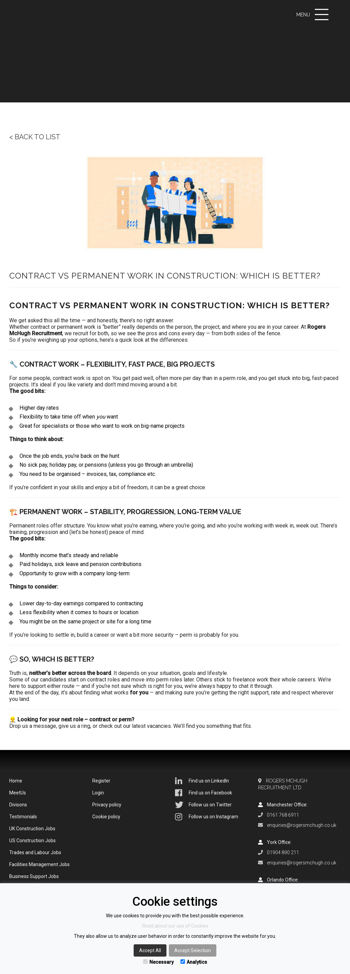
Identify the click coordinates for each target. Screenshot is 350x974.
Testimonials (23, 816)
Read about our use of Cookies (175, 926)
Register (101, 781)
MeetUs (17, 792)
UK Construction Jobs (32, 828)
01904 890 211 (283, 852)
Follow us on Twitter (203, 804)
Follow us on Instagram (206, 816)
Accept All (150, 950)
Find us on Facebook (203, 792)
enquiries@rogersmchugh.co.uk (301, 825)
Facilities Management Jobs (39, 864)
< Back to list (34, 137)
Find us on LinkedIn (202, 780)
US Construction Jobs (32, 840)
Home (15, 781)
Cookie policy (106, 816)
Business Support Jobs (34, 876)
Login (98, 792)
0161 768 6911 (283, 815)
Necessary (158, 962)
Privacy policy (106, 804)
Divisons (18, 804)
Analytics (193, 962)
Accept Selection (192, 950)
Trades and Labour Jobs (35, 852)
